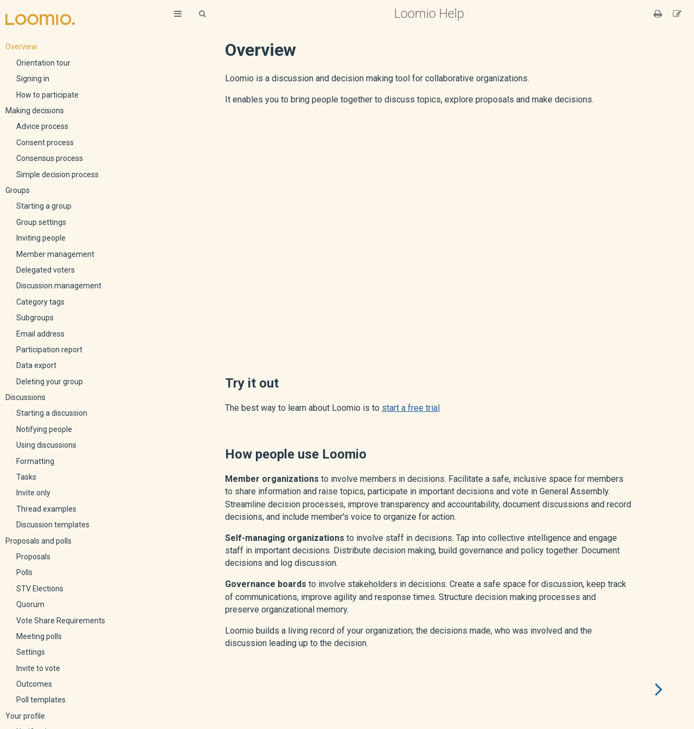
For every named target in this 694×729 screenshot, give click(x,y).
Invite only (33, 492)
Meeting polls (39, 636)
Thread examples (46, 509)
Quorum (30, 604)
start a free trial (411, 408)
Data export (36, 365)
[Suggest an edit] (677, 14)
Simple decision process (57, 174)
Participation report (49, 349)
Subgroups (35, 317)
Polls (24, 572)
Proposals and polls (38, 541)
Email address (40, 334)
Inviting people (41, 238)
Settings (30, 652)
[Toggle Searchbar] (202, 14)
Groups (17, 190)
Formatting (35, 461)
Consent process (45, 142)
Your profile (25, 716)
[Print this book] (659, 14)
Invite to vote (38, 668)
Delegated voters (45, 270)
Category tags (40, 302)
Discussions (25, 397)
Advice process (42, 126)
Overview (21, 46)
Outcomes (34, 684)
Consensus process (49, 158)
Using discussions (46, 445)
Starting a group (44, 206)
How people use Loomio (296, 454)
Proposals (33, 556)
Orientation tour (43, 63)
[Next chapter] (658, 689)
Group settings (41, 222)
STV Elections (39, 588)
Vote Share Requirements (60, 620)
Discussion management (58, 285)
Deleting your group (49, 381)
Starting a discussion (51, 413)
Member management (55, 254)
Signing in (32, 78)
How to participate (47, 95)
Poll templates (41, 699)
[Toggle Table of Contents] (177, 14)
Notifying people (44, 429)
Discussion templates (52, 524)
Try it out (252, 383)
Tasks (26, 477)
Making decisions (34, 110)
